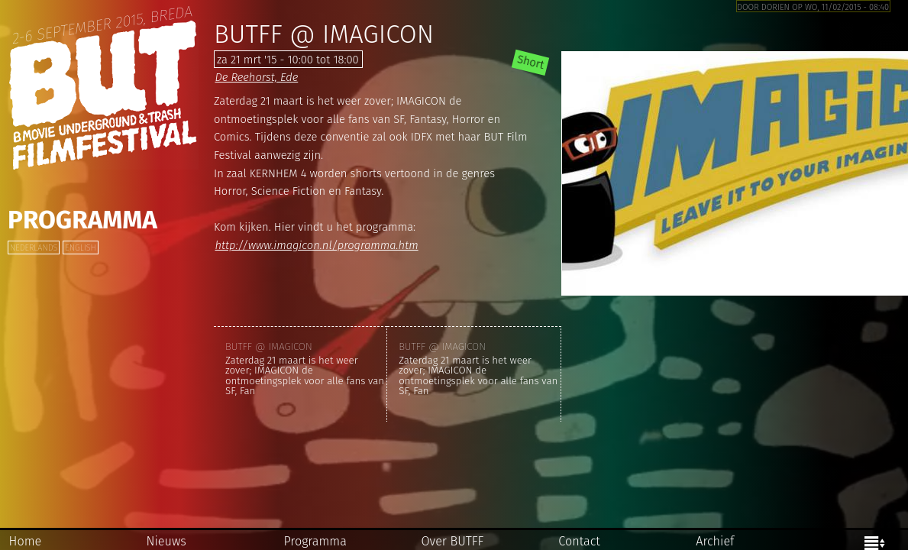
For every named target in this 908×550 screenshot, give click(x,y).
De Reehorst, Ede (256, 77)
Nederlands (33, 248)
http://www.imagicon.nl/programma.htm (316, 245)
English (80, 248)
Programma (82, 220)
